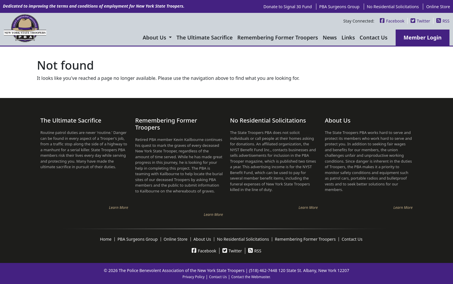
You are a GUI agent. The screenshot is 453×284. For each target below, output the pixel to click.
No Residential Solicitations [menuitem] (393, 6)
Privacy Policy (193, 276)
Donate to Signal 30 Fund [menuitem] (287, 6)
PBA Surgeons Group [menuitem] (339, 6)
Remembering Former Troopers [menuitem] (277, 37)
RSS (442, 21)
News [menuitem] (330, 37)
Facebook (392, 21)
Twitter (420, 21)
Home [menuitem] (105, 239)
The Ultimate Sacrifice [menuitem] (204, 37)
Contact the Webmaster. (250, 276)
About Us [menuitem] (155, 37)
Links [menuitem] (348, 37)
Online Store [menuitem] (438, 6)
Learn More (118, 207)
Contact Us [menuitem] (373, 37)
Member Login (423, 37)
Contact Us (218, 276)
